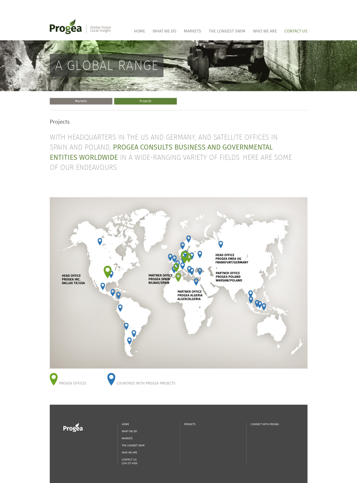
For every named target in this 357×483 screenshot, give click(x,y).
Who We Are (265, 31)
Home (139, 31)
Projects (145, 101)
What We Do (164, 31)
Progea (73, 427)
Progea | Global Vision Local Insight (80, 26)
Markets (192, 31)
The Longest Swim (227, 31)
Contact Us (295, 31)
